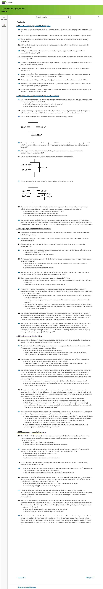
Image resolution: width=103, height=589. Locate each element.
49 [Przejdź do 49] (19, 323)
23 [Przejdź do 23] (19, 51)
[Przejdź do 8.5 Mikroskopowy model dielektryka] (55, 432)
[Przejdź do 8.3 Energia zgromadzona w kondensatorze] (55, 229)
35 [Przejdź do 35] (19, 151)
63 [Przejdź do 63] (19, 516)
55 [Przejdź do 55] (19, 412)
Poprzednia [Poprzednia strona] (21, 578)
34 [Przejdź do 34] (19, 143)
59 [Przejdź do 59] (19, 468)
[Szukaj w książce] (50, 17)
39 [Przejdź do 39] (19, 220)
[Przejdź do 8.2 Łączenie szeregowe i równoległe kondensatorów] (55, 96)
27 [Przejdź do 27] (19, 74)
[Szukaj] (68, 17)
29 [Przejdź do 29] (19, 83)
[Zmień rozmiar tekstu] (98, 17)
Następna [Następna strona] (90, 578)
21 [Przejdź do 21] (19, 39)
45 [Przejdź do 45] (19, 272)
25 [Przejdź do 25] (19, 62)
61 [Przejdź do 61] (19, 490)
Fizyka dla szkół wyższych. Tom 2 (13, 9)
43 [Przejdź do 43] (19, 250)
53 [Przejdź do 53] (19, 370)
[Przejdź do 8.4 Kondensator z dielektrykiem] (55, 336)
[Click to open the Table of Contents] (3, 18)
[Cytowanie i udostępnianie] (55, 587)
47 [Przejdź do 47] (19, 289)
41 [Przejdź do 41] (19, 238)
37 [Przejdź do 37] (19, 181)
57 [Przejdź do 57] (19, 449)
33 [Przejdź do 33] (19, 116)
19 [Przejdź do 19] (19, 29)
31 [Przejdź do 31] (19, 99)
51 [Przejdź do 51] (19, 346)
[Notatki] (3, 25)
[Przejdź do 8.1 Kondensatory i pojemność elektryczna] (55, 26)
